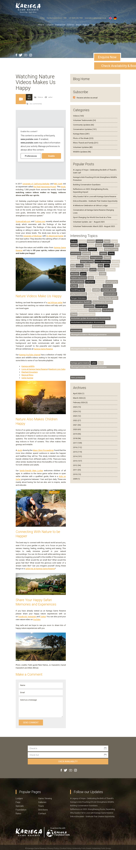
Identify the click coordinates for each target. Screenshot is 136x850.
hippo (107, 241)
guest (83, 274)
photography (111, 282)
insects (82, 241)
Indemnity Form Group (101, 848)
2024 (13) (77, 411)
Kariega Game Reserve (43, 349)
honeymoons (96, 257)
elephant (115, 266)
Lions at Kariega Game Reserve (35, 369)
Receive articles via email (87, 98)
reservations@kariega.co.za (95, 18)
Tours (93, 25)
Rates (86, 25)
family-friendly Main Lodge (31, 470)
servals (99, 245)
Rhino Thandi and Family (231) (85, 143)
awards (74, 249)
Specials (20, 806)
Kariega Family (87, 261)
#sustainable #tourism (102, 302)
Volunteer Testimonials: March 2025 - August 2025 (94, 226)
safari (50, 97)
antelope (92, 249)
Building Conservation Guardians (86, 185)
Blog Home (81, 79)
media (95, 253)
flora (100, 266)
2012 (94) (77, 465)
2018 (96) (77, 438)
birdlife (102, 274)
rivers (87, 266)
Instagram (32, 616)
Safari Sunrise (27, 378)
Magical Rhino (27, 375)
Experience (60, 25)
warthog (115, 261)
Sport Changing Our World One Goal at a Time (92, 217)
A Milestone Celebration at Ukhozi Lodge (90, 205)
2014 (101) (77, 456)
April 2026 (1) (78, 393)
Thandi (74, 314)
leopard (90, 241)
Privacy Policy (53, 848)
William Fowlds (111, 249)
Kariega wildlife (28, 366)
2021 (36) (77, 425)
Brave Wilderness (102, 261)
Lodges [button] (49, 25)
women (101, 270)
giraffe (93, 270)
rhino (94, 266)
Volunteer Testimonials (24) (84, 120)
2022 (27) (77, 420)
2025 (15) (77, 407)
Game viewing (45, 798)
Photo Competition (93, 286)
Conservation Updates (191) (85, 129)
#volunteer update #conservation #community (90, 318)
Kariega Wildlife (95, 294)
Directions (43, 809)
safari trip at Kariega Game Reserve (40, 569)
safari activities (77, 282)
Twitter (43, 616)
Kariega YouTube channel (29, 355)
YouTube (36, 619)
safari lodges (95, 310)
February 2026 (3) (80, 402)
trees (73, 257)
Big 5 (101, 363)
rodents (82, 245)
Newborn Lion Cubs (57, 369)
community (89, 306)
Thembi (107, 257)
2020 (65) (77, 429)
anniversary (75, 253)
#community (76, 330)
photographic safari (79, 270)
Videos (40, 97)
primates (86, 253)
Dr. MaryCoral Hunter (54, 236)
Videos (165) (78, 116)
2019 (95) (77, 434)
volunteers (92, 298)
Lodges (19, 798)
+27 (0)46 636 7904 (76, 18)
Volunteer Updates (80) (83, 147)
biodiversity (108, 310)
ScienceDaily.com (23, 221)
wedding (74, 261)
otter (100, 249)
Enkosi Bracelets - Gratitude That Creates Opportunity (95, 201)
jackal (90, 245)
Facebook (22, 616)
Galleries (70, 25)
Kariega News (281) (81, 134)
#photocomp (101, 278)
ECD (81, 286)
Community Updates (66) (83, 125)
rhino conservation (87, 314)
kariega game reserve (80, 363)
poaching (111, 270)
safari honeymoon (78, 294)
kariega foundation (79, 310)
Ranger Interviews (78, 298)
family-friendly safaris (108, 298)
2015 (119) (77, 452)
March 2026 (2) (79, 398)
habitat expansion (78, 278)
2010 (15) (77, 474)
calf (117, 245)
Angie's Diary (83, 257)
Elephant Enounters (30, 372)
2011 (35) (77, 470)
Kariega (79, 266)
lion (72, 266)
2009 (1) (76, 479)
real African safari (55, 302)
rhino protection (77, 377)
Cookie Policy (66, 848)
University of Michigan (32, 236)
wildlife (96, 290)
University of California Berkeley (36, 184)
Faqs (18, 802)
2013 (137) (77, 461)
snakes (74, 245)
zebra (90, 278)
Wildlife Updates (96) (82, 152)
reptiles (103, 253)
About (41, 25)
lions (89, 290)
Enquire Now (107, 57)
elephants (90, 282)
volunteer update (108, 290)
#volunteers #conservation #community (87, 322)
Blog (78, 25)
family (111, 253)
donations (107, 286)
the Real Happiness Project (44, 187)
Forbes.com (40, 221)
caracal (99, 241)
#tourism (75, 274)
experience (92, 274)
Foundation (112, 25)
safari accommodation (80, 326)
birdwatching (76, 306)
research (100, 282)
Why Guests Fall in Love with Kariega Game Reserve (94, 196)
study (63, 187)
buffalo (74, 286)
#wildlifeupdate (77, 290)
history (74, 241)
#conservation (110, 294)
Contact (101, 25)
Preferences (31, 156)
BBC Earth (58, 184)
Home (42, 18)
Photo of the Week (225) (83, 138)
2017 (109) (77, 443)
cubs (107, 266)
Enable (51, 156)
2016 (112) (77, 447)
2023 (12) (77, 416)
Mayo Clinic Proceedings (43, 450)
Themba (83, 249)
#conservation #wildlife (81, 302)
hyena (114, 241)
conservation (101, 306)
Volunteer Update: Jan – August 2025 (88, 222)
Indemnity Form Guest (82, 848)
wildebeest (108, 245)
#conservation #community (104, 326)
